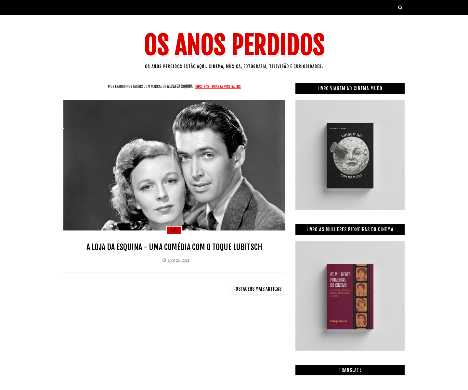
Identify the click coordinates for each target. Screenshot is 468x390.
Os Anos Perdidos (234, 46)
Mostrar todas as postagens (218, 86)
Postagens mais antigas (257, 289)
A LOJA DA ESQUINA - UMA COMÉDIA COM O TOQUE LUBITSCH (174, 247)
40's (174, 230)
